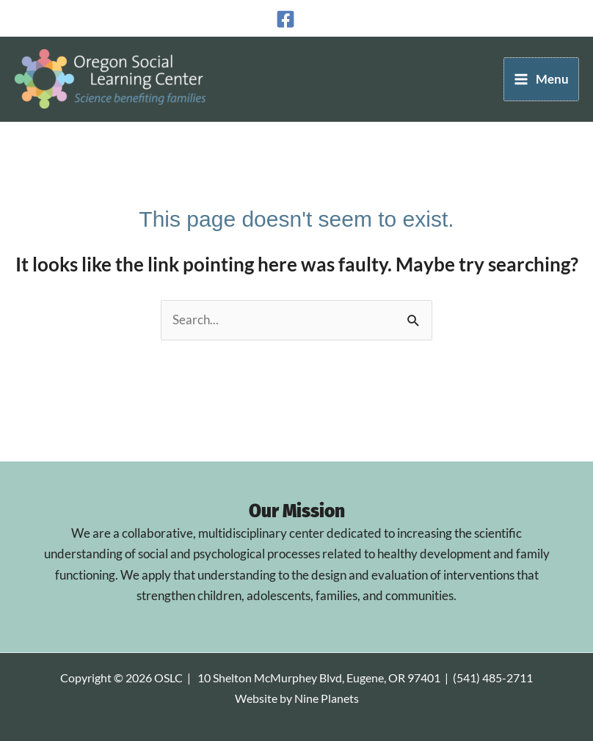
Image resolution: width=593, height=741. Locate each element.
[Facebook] (285, 19)
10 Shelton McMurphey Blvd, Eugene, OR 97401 (318, 678)
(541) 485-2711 (493, 678)
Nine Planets (326, 698)
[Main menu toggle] (541, 79)
